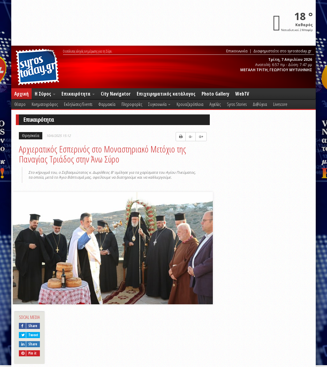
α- (190, 136)
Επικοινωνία (237, 51)
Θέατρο (20, 104)
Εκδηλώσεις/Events (78, 104)
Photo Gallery (215, 93)
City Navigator (116, 93)
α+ (201, 136)
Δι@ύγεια (260, 104)
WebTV (242, 93)
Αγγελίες (215, 104)
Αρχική (21, 93)
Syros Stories (237, 104)
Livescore (280, 104)
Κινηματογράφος (45, 104)
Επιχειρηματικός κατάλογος (166, 93)
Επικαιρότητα (78, 93)
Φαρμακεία (106, 104)
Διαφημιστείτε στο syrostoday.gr (282, 51)
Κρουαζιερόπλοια (190, 104)
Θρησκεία (30, 135)
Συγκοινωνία (159, 104)
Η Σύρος (45, 93)
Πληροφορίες (131, 104)
